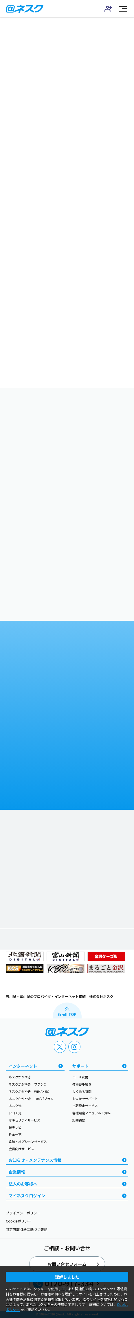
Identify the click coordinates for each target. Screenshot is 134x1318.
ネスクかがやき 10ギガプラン (31, 1098)
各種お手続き (81, 1084)
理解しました (67, 1277)
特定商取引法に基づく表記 (26, 1229)
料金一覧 (15, 1134)
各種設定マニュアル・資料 (91, 1112)
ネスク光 (15, 1105)
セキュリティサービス (24, 1120)
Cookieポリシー (19, 1220)
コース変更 (80, 1077)
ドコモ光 (15, 1112)
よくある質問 (81, 1091)
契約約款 (78, 1120)
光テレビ (15, 1127)
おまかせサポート (85, 1098)
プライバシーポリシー (23, 1212)
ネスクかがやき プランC (27, 1084)
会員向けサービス (21, 1148)
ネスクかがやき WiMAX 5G (29, 1091)
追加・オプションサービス (28, 1141)
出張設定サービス (85, 1105)
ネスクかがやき (20, 1077)
